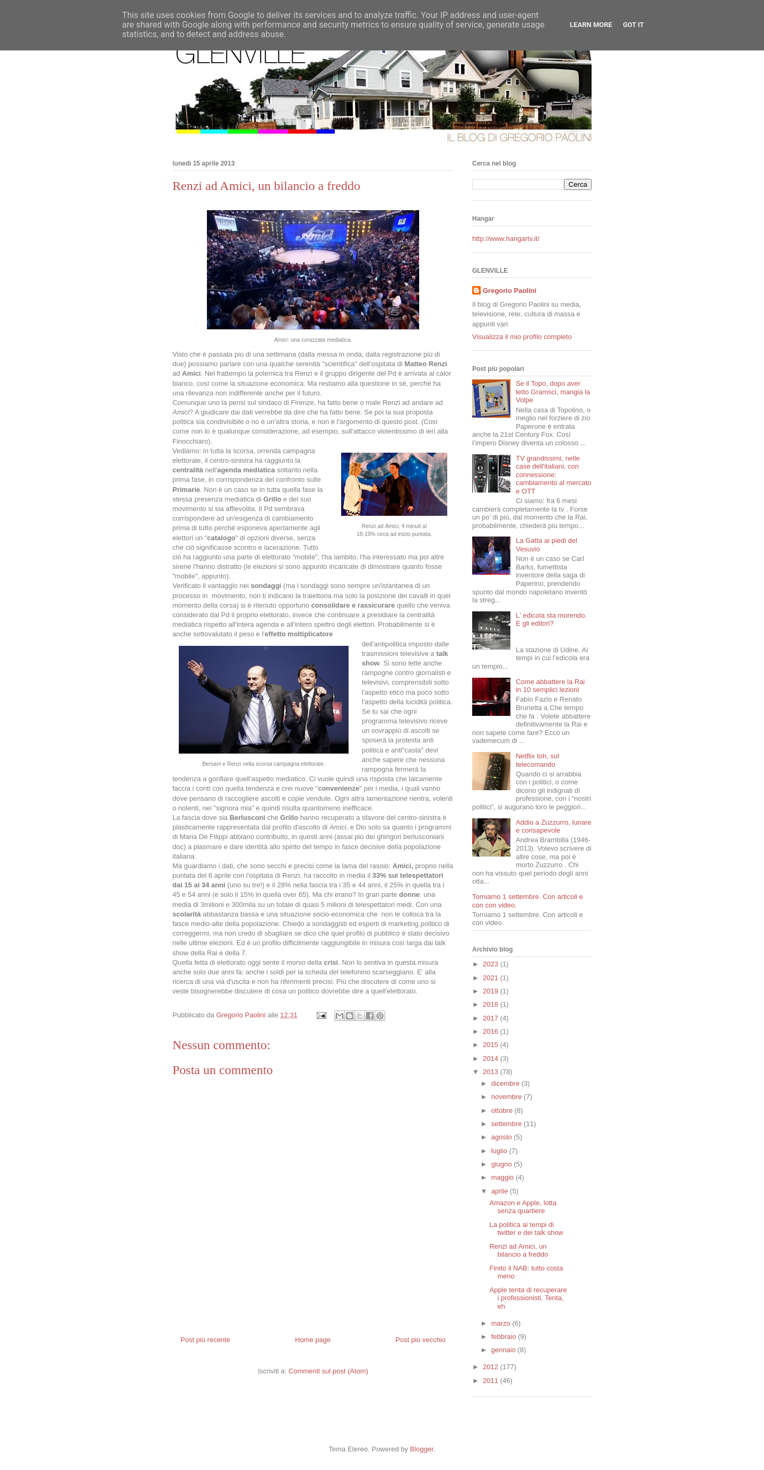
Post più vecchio (420, 1340)
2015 (491, 1045)
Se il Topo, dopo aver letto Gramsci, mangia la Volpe (553, 391)
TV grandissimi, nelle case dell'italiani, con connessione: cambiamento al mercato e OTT (553, 474)
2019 (491, 991)
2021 (491, 978)
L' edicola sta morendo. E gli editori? (551, 619)
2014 (491, 1058)
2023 (491, 964)
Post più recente (205, 1340)
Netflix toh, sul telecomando (537, 760)
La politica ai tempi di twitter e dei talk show (526, 1229)
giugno (502, 1164)
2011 (491, 1381)
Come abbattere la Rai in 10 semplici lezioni (550, 686)
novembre (507, 1097)
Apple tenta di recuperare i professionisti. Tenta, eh (528, 1298)
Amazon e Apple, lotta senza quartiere (522, 1207)
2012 (491, 1367)
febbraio (504, 1337)
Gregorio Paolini (509, 291)
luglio (500, 1151)
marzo (502, 1323)
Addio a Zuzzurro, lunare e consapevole (553, 826)
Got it (633, 25)
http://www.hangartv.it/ (506, 239)
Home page (313, 1340)
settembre (507, 1124)
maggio (503, 1177)
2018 (491, 1004)
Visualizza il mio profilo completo (522, 337)
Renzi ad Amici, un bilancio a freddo (518, 1250)
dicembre (506, 1083)
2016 (491, 1031)
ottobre (503, 1110)
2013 (491, 1072)
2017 (491, 1018)
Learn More (591, 25)
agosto (502, 1137)
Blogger (421, 1449)
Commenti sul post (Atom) (328, 1371)
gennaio (504, 1350)
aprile (500, 1191)
